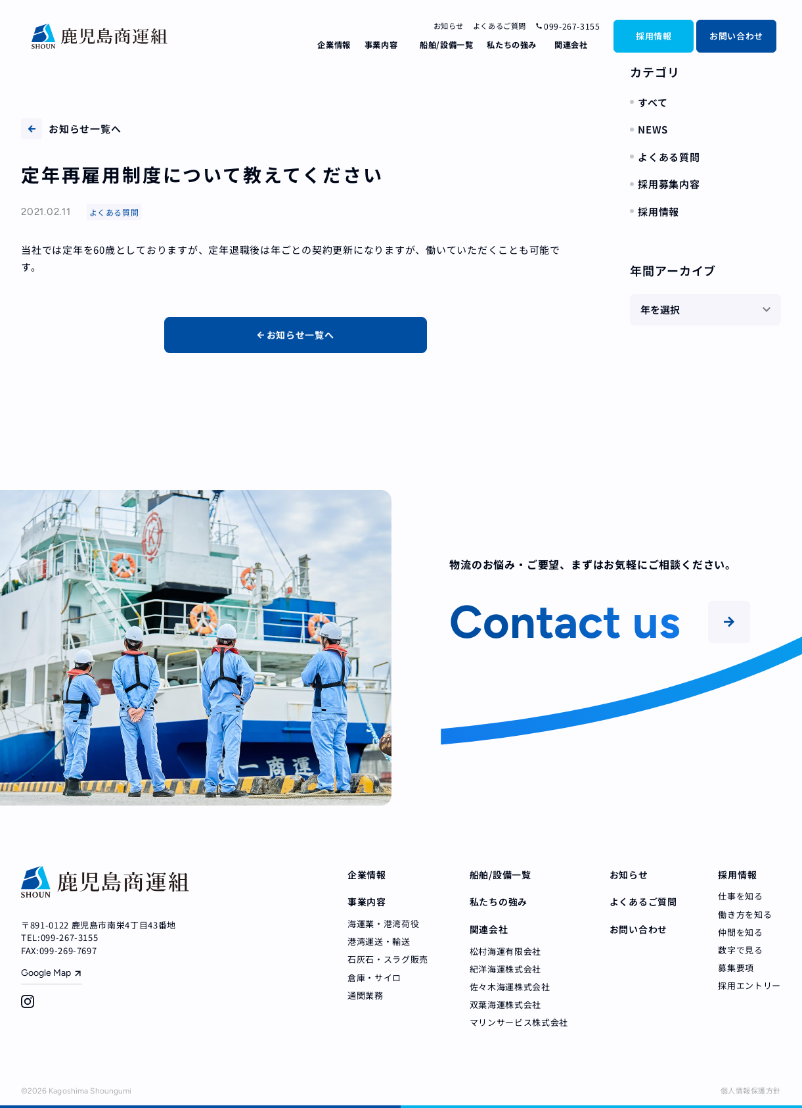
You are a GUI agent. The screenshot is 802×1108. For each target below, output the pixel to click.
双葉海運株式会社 (505, 1004)
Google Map (46, 972)
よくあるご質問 (499, 25)
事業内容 (381, 45)
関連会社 (570, 45)
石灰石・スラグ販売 (387, 959)
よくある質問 (669, 157)
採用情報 (654, 36)
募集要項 (736, 967)
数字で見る (740, 950)
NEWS (653, 129)
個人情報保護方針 (751, 1090)
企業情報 (333, 45)
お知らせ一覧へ (71, 128)
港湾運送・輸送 (379, 941)
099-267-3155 (567, 26)
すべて (652, 102)
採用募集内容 (669, 184)
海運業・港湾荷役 (383, 923)
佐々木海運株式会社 (510, 986)
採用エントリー (749, 985)
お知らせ (449, 25)
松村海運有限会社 (505, 951)
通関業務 (365, 995)
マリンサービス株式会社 (519, 1022)
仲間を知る (740, 932)
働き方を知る (745, 914)
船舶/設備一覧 (446, 45)
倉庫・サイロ (374, 977)
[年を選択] (705, 309)
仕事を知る (740, 896)
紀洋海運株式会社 (505, 969)
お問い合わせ (736, 36)
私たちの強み (512, 45)
